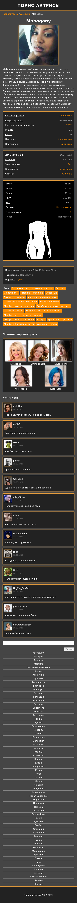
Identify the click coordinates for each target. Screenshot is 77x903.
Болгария (38, 697)
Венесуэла (38, 708)
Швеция (38, 869)
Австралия (38, 653)
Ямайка (38, 880)
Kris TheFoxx (21, 389)
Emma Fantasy (38, 364)
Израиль (38, 730)
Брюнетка (66, 144)
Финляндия (38, 851)
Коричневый (65, 139)
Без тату (60, 288)
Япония (38, 884)
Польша (38, 807)
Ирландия (38, 741)
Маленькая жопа (49, 301)
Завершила (65, 115)
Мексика (38, 785)
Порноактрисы (10, 14)
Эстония (38, 873)
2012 (69, 125)
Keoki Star (55, 389)
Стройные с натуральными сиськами (32, 288)
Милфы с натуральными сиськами (23, 315)
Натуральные (63, 207)
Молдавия (38, 788)
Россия (38, 818)
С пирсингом (11, 293)
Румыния (38, 821)
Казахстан (38, 755)
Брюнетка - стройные (60, 319)
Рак (70, 164)
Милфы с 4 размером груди (19, 324)
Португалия (38, 810)
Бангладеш (38, 682)
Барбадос (38, 686)
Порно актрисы (38, 5)
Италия (38, 752)
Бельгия (38, 693)
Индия (38, 733)
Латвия (38, 777)
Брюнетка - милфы (14, 297)
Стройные (51, 293)
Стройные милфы (14, 310)
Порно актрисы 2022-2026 (38, 895)
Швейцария (38, 865)
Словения (38, 832)
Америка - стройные (32, 293)
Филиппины (38, 847)
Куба (38, 774)
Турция (38, 840)
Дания (38, 722)
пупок (20, 279)
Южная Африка (38, 876)
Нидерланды (38, 792)
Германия (38, 715)
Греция (38, 719)
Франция (38, 854)
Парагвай (38, 803)
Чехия (38, 858)
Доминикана (38, 726)
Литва (38, 781)
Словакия (38, 829)
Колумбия (38, 766)
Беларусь (38, 689)
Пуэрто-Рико (38, 814)
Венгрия (38, 704)
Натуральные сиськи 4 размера (43, 310)
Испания (38, 748)
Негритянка (65, 169)
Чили (38, 862)
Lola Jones (15, 364)
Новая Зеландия (38, 796)
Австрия (38, 656)
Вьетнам (38, 711)
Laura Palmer (61, 364)
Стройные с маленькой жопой (21, 301)
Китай (38, 763)
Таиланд (38, 836)
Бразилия (38, 700)
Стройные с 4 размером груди (53, 306)
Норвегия (38, 799)
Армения (38, 678)
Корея (38, 770)
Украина (38, 843)
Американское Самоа (38, 667)
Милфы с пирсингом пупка (42, 297)
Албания (38, 660)
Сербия (38, 825)
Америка (25, 14)
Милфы (41, 319)
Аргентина (39, 675)
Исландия (38, 744)
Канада (38, 759)
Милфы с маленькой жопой (19, 319)
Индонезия (38, 737)
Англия (38, 671)
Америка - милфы (47, 324)
